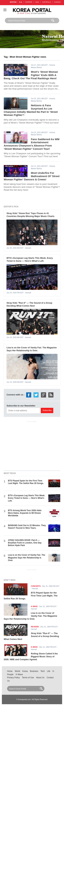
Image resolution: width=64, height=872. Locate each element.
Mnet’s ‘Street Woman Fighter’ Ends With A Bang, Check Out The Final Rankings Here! (31, 75)
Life (48, 671)
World (17, 671)
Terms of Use (28, 677)
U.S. (20, 2)
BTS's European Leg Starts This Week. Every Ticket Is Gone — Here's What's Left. (29, 259)
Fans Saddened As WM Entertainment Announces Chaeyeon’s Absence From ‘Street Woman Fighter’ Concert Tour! (31, 144)
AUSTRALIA (46, 2)
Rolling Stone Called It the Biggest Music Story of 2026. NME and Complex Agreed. (31, 656)
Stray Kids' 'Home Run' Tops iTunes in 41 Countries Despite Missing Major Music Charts (30, 214)
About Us (40, 677)
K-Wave (19, 674)
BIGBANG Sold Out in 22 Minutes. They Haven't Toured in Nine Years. (27, 526)
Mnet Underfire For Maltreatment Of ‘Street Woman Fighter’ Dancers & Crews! (32, 176)
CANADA (57, 2)
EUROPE (28, 2)
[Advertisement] (32, 444)
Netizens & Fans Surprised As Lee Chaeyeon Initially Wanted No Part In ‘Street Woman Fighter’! (31, 110)
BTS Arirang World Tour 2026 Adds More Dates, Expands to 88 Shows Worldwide (24, 513)
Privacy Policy (13, 677)
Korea (25, 671)
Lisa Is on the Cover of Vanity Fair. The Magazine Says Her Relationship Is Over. (31, 349)
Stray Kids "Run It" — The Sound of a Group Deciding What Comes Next (29, 304)
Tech (42, 671)
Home (10, 671)
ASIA (37, 2)
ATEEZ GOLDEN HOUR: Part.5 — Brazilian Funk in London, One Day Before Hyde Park (24, 543)
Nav (4, 10)
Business (34, 671)
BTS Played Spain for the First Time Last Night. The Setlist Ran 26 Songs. (26, 481)
